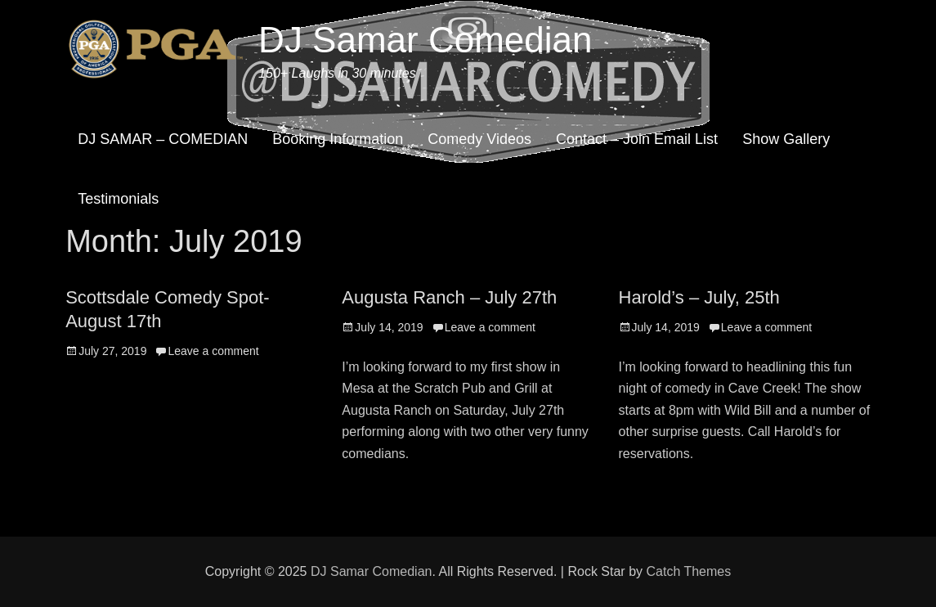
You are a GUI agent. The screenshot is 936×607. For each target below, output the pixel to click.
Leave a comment (213, 350)
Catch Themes (688, 571)
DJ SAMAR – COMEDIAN (163, 139)
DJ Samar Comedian (425, 40)
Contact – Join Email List (637, 139)
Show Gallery (786, 139)
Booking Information (337, 139)
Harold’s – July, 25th (699, 297)
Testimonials (118, 199)
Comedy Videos (479, 139)
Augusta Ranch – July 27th (449, 297)
